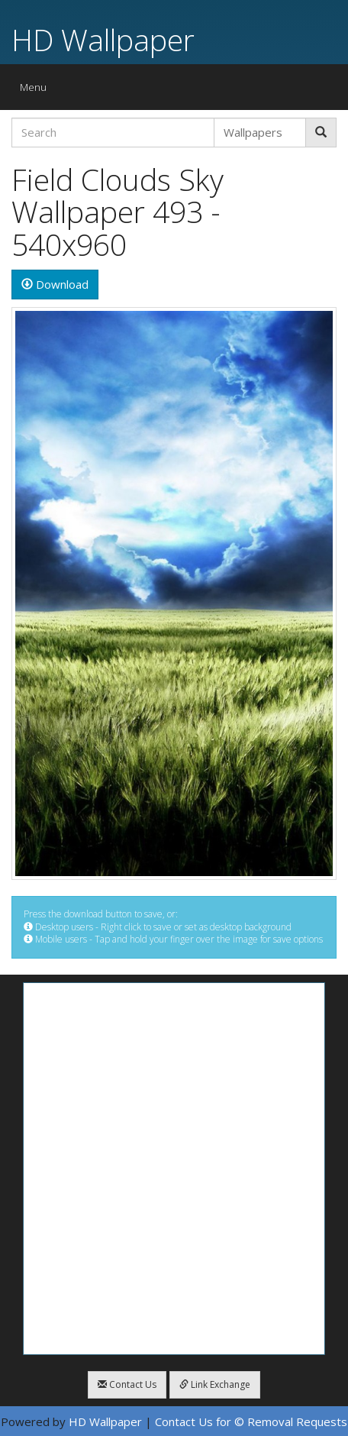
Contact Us (127, 1384)
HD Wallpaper (103, 39)
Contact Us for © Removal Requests (251, 1421)
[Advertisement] (174, 1169)
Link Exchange (214, 1384)
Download (55, 284)
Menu (37, 90)
